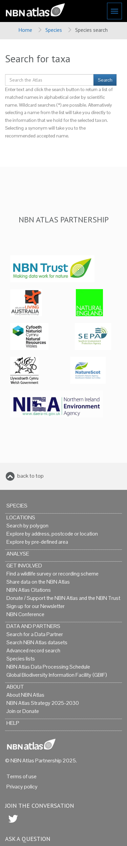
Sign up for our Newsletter (35, 606)
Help (12, 722)
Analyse (17, 553)
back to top (30, 475)
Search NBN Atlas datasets (36, 642)
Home (25, 29)
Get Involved (24, 565)
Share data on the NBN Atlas (38, 581)
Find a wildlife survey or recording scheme (52, 573)
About (15, 686)
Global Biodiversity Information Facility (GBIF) (56, 674)
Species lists (20, 658)
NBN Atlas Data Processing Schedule (48, 666)
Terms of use (21, 776)
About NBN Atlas (25, 694)
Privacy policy (22, 786)
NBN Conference (25, 614)
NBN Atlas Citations (28, 589)
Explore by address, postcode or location (52, 533)
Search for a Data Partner (34, 634)
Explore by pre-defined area (37, 541)
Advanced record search (33, 650)
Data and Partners (33, 626)
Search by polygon (27, 525)
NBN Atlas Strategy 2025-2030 (42, 703)
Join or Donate (22, 711)
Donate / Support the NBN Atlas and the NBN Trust (63, 598)
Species (53, 29)
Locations (20, 517)
